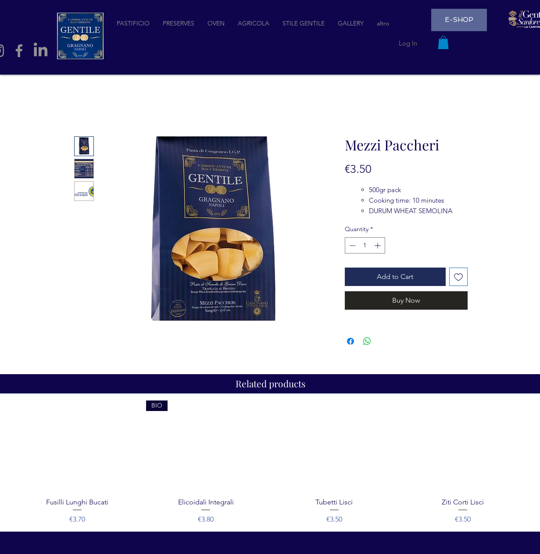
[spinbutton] (365, 245)
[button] (443, 42)
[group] (270, 462)
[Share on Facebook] (350, 341)
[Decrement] (351, 245)
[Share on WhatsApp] (367, 341)
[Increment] (378, 245)
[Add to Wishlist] (458, 277)
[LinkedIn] (40, 50)
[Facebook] (19, 50)
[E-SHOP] (459, 20)
